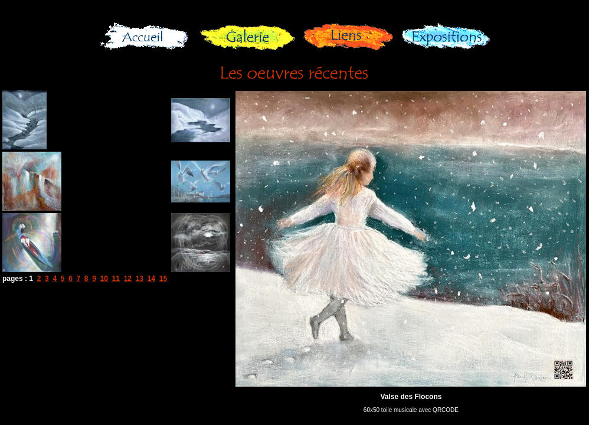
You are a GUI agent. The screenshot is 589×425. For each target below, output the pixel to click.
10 (104, 278)
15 (163, 278)
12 (128, 278)
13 (139, 278)
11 (116, 278)
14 (151, 278)
